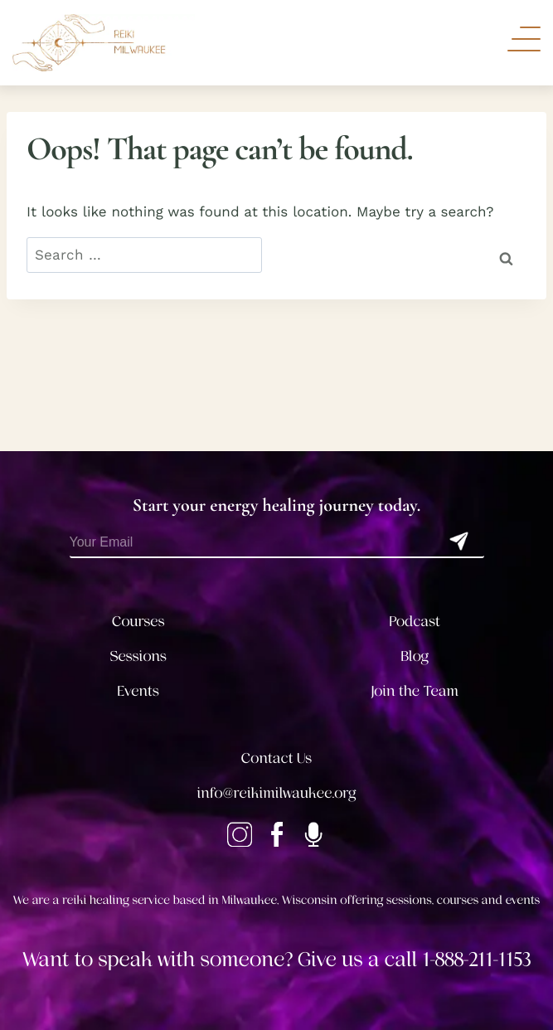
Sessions (138, 657)
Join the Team (414, 691)
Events (138, 691)
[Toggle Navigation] (524, 39)
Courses (138, 622)
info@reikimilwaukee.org (277, 793)
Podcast (415, 622)
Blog (414, 657)
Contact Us (276, 759)
